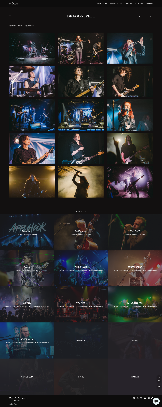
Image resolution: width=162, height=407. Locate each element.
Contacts (149, 3)
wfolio (15, 404)
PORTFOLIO (102, 3)
